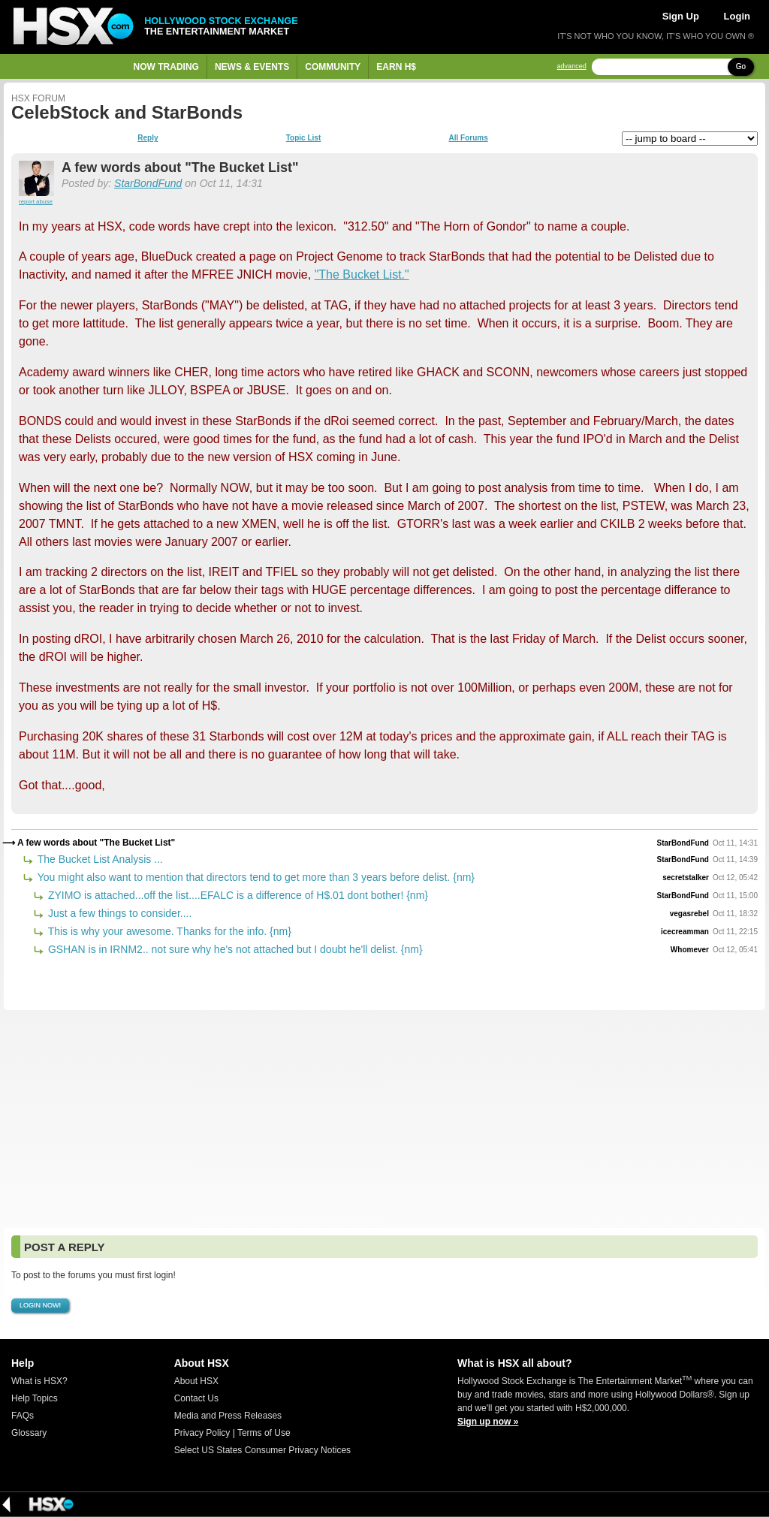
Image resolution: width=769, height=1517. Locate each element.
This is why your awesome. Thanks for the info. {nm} (168, 931)
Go (741, 66)
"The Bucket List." (362, 274)
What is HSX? (39, 1381)
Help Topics (34, 1398)
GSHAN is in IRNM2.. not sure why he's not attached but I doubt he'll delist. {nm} (234, 949)
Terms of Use (264, 1433)
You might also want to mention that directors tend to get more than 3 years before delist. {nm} (255, 877)
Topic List (303, 138)
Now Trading (166, 67)
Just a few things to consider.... (118, 913)
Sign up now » (487, 1421)
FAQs (22, 1415)
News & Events (252, 67)
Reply (147, 138)
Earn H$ (396, 67)
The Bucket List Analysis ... (99, 859)
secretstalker (685, 877)
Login (737, 16)
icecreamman (685, 931)
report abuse (36, 201)
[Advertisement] (384, 1119)
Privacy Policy (202, 1433)
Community (332, 67)
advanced (572, 66)
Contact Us (196, 1398)
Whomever (690, 949)
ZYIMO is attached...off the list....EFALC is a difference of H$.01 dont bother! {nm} (236, 895)
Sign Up (680, 16)
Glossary (29, 1433)
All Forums (467, 138)
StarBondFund (148, 183)
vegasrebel (689, 913)
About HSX (196, 1381)
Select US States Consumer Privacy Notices (262, 1450)
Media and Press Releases (228, 1415)
